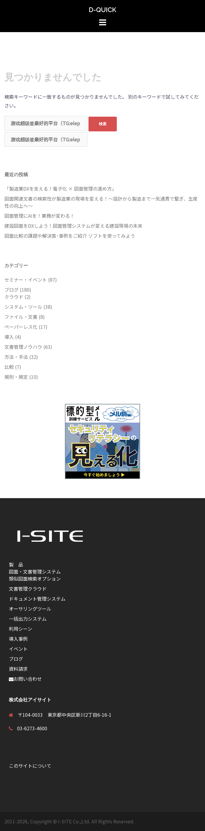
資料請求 (18, 668)
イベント (18, 648)
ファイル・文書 (20, 316)
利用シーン (20, 628)
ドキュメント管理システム (37, 598)
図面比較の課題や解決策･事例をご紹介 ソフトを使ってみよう (69, 235)
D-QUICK (103, 10)
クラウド (13, 296)
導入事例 (18, 638)
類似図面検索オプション (35, 578)
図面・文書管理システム (35, 571)
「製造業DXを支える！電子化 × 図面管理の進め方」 (60, 188)
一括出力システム (28, 618)
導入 (9, 336)
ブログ (11, 289)
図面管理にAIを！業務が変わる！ (39, 215)
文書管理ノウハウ (23, 346)
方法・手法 (16, 356)
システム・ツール (23, 306)
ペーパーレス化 (20, 326)
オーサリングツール (30, 608)
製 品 (18, 564)
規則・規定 (16, 376)
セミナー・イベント (25, 279)
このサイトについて (30, 765)
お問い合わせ (25, 678)
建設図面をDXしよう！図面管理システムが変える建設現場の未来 (73, 225)
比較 (9, 366)
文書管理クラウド (28, 588)
